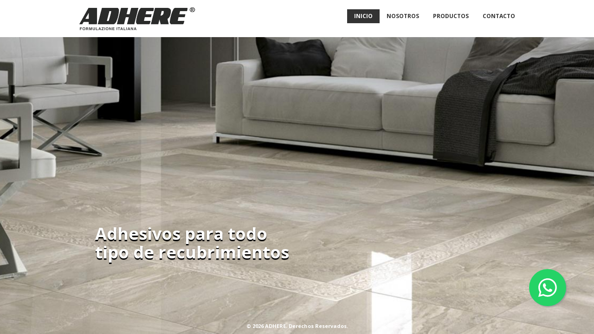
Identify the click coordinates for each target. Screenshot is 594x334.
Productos (451, 16)
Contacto (499, 16)
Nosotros (403, 16)
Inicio (363, 16)
